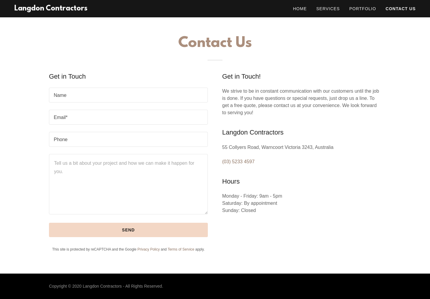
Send (128, 230)
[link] (50, 8)
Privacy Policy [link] (148, 249)
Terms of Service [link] (181, 249)
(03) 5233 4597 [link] (238, 161)
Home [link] (300, 8)
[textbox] (128, 95)
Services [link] (328, 8)
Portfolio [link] (362, 8)
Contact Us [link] (401, 8)
